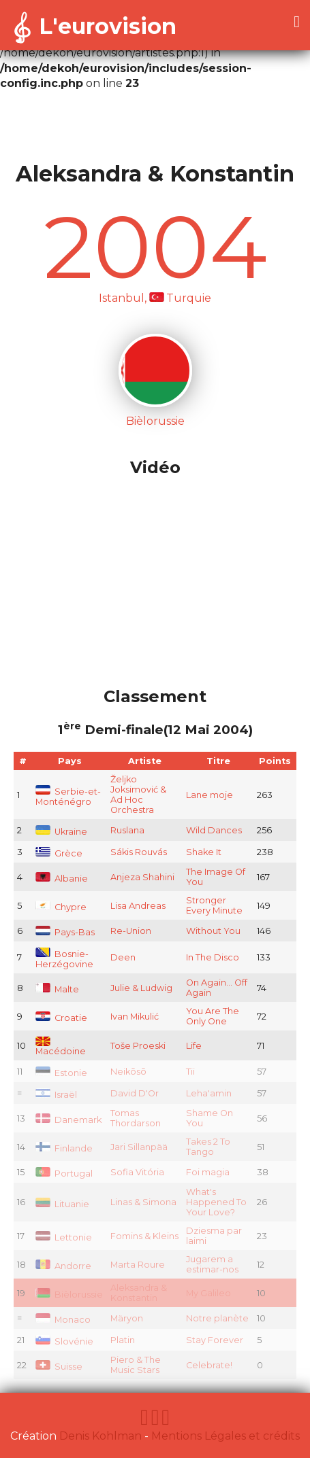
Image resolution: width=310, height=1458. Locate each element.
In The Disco (212, 957)
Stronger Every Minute (214, 905)
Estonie (61, 1073)
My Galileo (208, 1293)
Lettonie (63, 1237)
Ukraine (61, 832)
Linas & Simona (143, 1202)
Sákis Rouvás (138, 852)
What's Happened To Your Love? (216, 1202)
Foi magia (208, 1172)
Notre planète (217, 1318)
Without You (213, 931)
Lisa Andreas (138, 906)
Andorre (63, 1266)
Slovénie (64, 1341)
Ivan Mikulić (134, 1016)
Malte (57, 989)
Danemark (68, 1120)
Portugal (64, 1173)
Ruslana (127, 830)
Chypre (61, 907)
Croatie (61, 1018)
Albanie (61, 878)
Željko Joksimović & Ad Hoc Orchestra (138, 794)
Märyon (126, 1318)
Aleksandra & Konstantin (138, 1293)
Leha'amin (209, 1093)
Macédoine (60, 1047)
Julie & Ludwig (141, 988)
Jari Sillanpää (139, 1147)
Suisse (58, 1366)
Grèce (58, 853)
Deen (123, 957)
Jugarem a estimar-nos (212, 1264)
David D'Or (134, 1093)
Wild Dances (214, 830)
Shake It (203, 852)
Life (194, 1046)
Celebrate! (209, 1365)
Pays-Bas (65, 932)
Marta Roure (137, 1265)
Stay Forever (214, 1340)
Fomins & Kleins (144, 1236)
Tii (190, 1071)
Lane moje (209, 795)
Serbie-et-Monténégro (68, 796)
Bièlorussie (69, 1294)
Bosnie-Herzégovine (64, 959)
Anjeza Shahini (142, 877)
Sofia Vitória (137, 1172)
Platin (122, 1340)
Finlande (64, 1148)
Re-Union (130, 931)
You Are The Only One (212, 1016)
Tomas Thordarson (135, 1118)
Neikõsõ (128, 1071)
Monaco (63, 1320)
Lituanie (62, 1204)
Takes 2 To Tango (208, 1146)
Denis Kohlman (100, 1435)
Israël (56, 1095)
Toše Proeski (138, 1046)
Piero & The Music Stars (135, 1365)
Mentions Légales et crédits (225, 1435)
